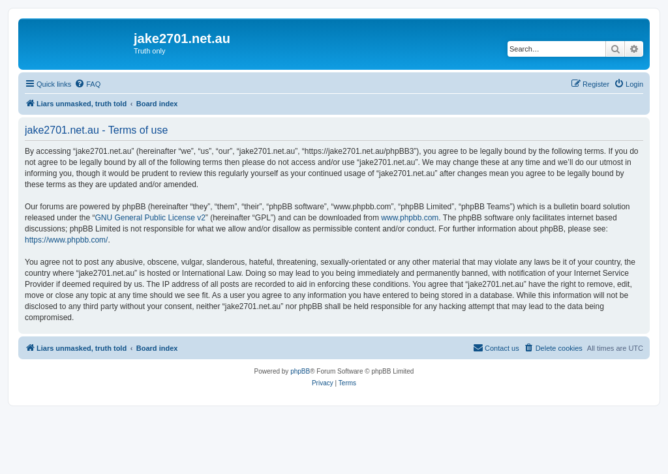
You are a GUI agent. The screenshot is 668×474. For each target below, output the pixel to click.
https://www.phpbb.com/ (66, 239)
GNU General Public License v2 (150, 217)
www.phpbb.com (409, 217)
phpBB (300, 371)
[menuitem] (87, 84)
